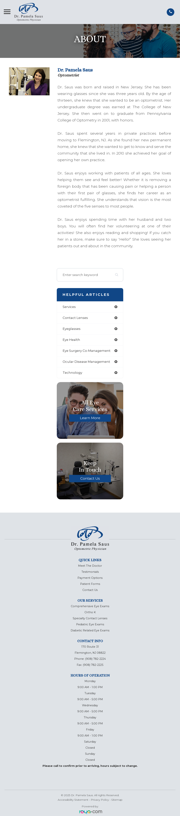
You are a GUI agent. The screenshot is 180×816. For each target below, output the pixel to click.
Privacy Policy (100, 799)
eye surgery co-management (87, 351)
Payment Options (90, 578)
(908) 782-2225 (93, 665)
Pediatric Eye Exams (90, 624)
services (69, 307)
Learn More (90, 418)
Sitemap (116, 799)
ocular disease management (86, 362)
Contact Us (90, 478)
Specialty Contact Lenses (90, 618)
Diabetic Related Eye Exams (90, 630)
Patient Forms (90, 584)
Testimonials (90, 572)
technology (72, 373)
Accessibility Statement (73, 799)
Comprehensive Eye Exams (90, 606)
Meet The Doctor (90, 565)
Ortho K (90, 612)
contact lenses (75, 318)
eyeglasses (72, 329)
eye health (71, 340)
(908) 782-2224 (95, 659)
